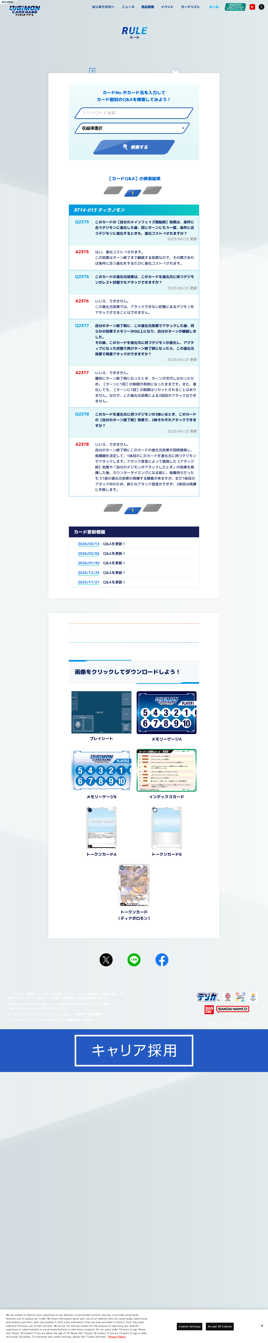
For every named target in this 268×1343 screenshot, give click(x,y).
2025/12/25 (88, 572)
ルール (214, 7)
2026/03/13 (88, 543)
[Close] (262, 1326)
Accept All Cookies (220, 1326)
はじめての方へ (103, 7)
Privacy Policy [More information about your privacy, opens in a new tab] (117, 1336)
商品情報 (147, 7)
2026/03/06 (88, 553)
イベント (167, 7)
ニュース (128, 7)
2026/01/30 (88, 563)
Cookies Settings (58, 1303)
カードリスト (190, 7)
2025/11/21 (88, 582)
